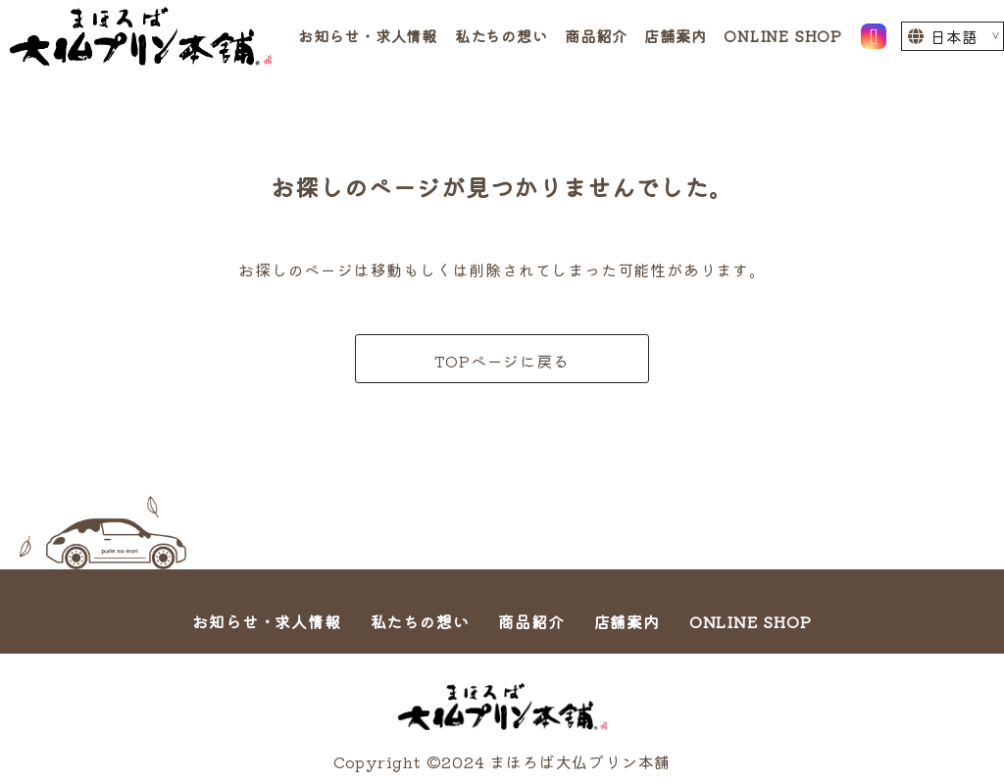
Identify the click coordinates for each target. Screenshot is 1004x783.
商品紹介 (596, 35)
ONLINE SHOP (783, 35)
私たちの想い (501, 35)
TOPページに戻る (501, 360)
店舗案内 (675, 35)
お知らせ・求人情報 (367, 35)
